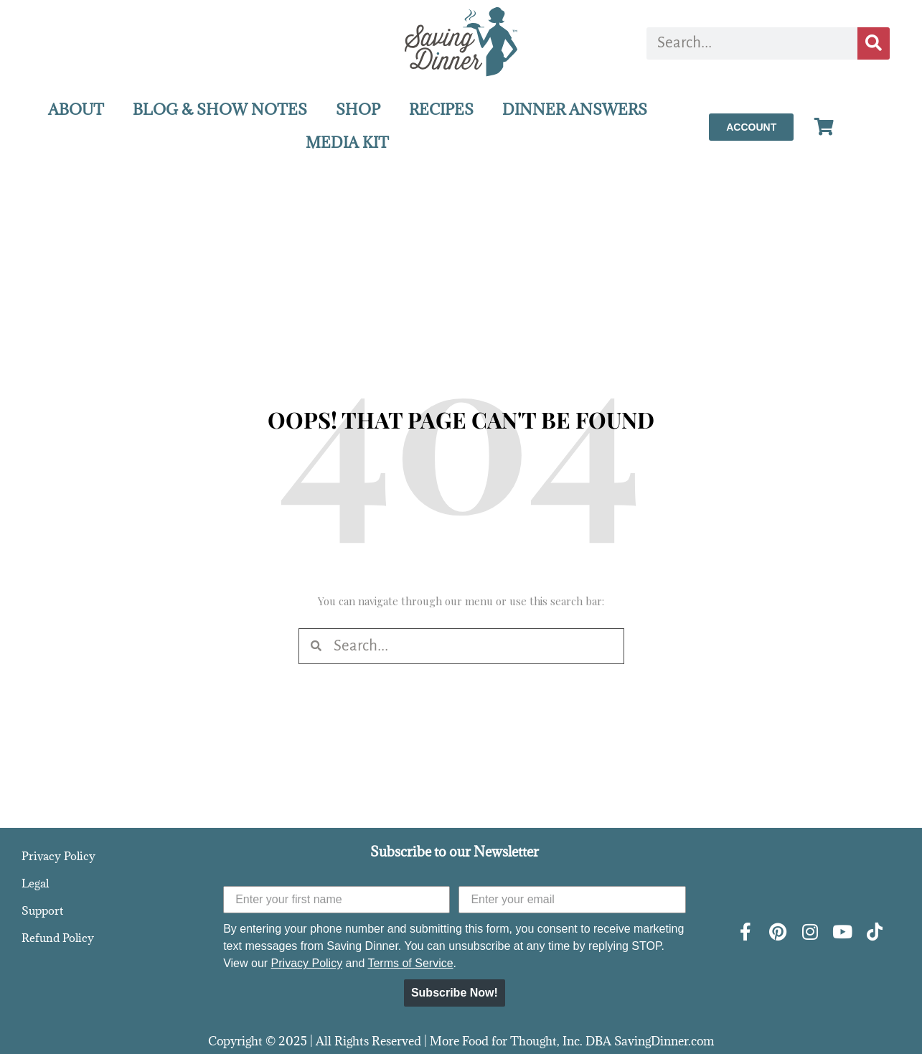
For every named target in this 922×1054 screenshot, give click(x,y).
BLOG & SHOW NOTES (220, 109)
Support (42, 910)
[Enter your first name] (336, 899)
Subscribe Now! (454, 993)
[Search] (873, 43)
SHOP (358, 109)
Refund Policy (58, 938)
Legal (35, 883)
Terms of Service (410, 963)
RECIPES (441, 109)
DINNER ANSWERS (574, 109)
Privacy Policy (58, 856)
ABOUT (76, 109)
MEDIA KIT (347, 142)
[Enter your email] (571, 899)
